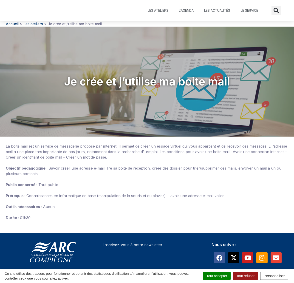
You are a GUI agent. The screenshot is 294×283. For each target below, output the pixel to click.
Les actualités (217, 10)
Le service (249, 10)
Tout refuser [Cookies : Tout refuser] (245, 276)
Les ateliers (158, 10)
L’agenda (186, 10)
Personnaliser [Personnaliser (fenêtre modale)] (274, 276)
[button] (276, 10)
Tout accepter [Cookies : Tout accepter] (216, 276)
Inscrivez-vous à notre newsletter (132, 244)
